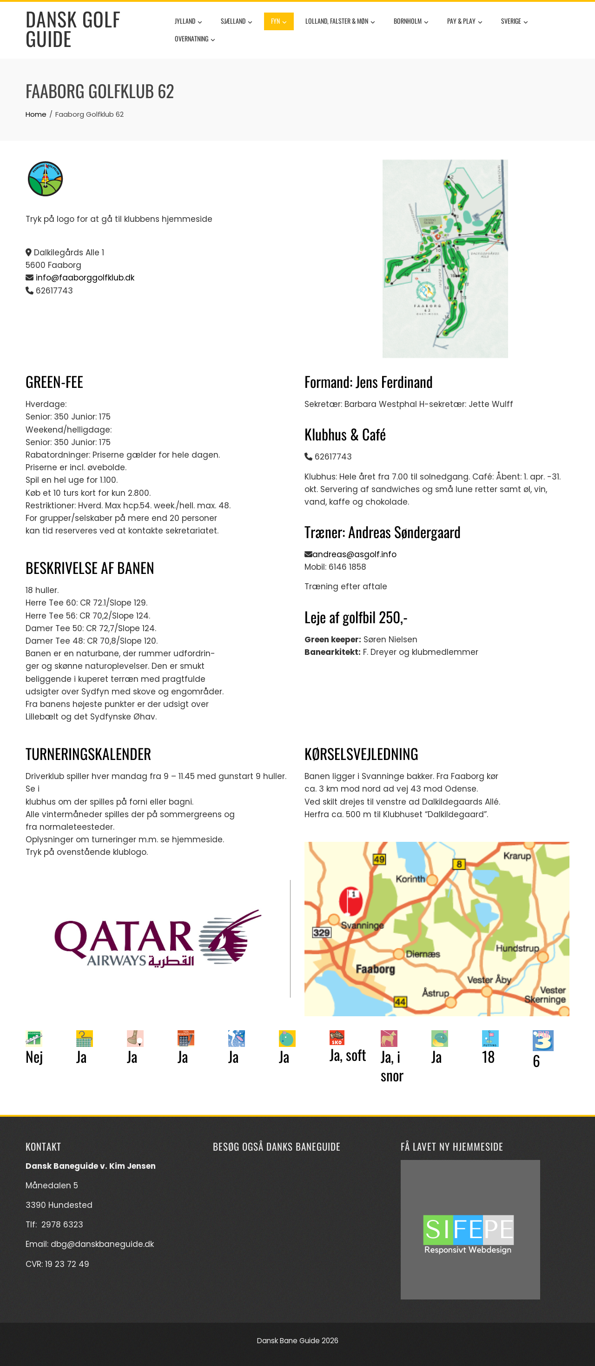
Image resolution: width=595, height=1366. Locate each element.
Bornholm (411, 21)
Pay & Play (465, 21)
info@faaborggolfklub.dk (83, 277)
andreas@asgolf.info (354, 554)
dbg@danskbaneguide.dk (102, 1244)
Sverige (514, 21)
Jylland (188, 21)
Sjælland (236, 21)
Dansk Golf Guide (73, 28)
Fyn (279, 21)
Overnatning (195, 39)
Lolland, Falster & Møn (340, 21)
